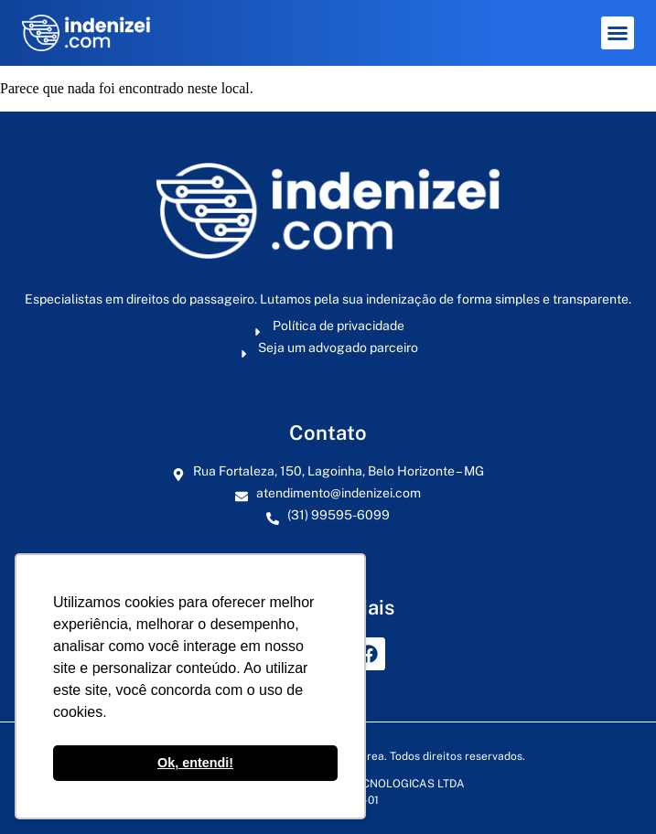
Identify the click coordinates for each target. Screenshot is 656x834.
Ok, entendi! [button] (195, 762)
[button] (617, 32)
